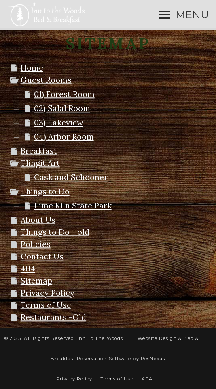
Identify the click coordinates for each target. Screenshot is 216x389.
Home (32, 67)
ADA (147, 379)
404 (28, 268)
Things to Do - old (55, 232)
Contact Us (42, 256)
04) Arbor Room (64, 136)
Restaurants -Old (53, 317)
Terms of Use (46, 305)
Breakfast (39, 151)
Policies (36, 244)
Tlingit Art (40, 163)
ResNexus (153, 358)
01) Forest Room (64, 94)
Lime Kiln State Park (73, 205)
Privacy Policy (47, 293)
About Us (38, 220)
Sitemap (36, 280)
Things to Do (45, 191)
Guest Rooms (46, 80)
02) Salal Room (62, 108)
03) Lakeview (58, 122)
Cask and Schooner (71, 177)
